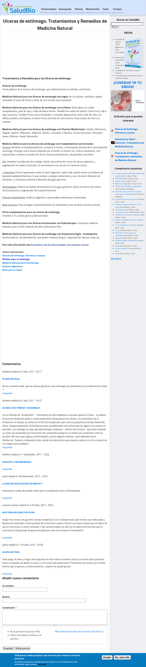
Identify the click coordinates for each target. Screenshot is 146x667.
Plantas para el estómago (16, 259)
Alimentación (93, 10)
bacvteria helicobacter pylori (18, 512)
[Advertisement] (26, 52)
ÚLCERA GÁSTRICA (11, 379)
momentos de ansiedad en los (127, 199)
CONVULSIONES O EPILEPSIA (126, 240)
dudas (117, 253)
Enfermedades (49, 10)
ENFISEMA (119, 178)
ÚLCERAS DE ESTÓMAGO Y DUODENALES (21, 408)
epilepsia (118, 238)
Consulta (118, 230)
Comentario (9, 608)
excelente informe (122, 212)
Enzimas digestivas (12, 266)
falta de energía (121, 183)
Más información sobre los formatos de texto (78, 631)
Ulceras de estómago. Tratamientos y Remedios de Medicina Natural (128, 156)
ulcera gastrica (11, 552)
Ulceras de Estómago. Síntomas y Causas (23, 255)
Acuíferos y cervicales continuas (127, 214)
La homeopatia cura (122, 248)
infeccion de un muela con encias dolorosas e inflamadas (128, 192)
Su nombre (8, 586)
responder (7, 393)
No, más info (122, 657)
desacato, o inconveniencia (16, 462)
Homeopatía (65, 10)
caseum (118, 181)
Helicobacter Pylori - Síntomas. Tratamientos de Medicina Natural (129, 142)
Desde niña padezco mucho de (127, 220)
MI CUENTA (116, 258)
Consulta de (119, 209)
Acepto (107, 657)
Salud (105, 10)
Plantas (78, 10)
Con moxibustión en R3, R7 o (126, 225)
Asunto (6, 597)
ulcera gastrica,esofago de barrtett (22, 483)
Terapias (117, 10)
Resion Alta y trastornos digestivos (128, 186)
